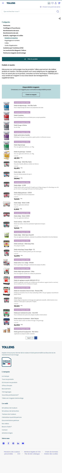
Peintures (6, 25)
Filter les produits (31, 59)
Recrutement (6, 389)
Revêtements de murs (11, 31)
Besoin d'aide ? (7, 427)
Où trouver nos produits (9, 382)
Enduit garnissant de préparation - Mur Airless (26, 331)
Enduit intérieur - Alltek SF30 (22, 221)
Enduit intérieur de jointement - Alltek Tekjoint (26, 318)
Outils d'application (11, 45)
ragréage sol (52, 71)
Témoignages (6, 392)
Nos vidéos (5, 424)
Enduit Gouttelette (19, 115)
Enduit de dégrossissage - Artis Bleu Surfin (25, 105)
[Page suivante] (35, 337)
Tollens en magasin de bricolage (12, 398)
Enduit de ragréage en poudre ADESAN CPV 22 (26, 280)
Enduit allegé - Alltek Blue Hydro (23, 162)
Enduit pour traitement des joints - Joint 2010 (26, 313)
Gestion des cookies (51, 454)
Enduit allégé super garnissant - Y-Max (24, 271)
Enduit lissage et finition (20, 125)
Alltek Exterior (18, 298)
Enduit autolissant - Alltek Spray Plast (24, 243)
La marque (5, 376)
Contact (4, 430)
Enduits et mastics (11, 38)
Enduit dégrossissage (19, 145)
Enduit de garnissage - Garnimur (22, 151)
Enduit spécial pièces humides (22, 135)
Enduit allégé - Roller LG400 (21, 202)
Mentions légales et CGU (32, 452)
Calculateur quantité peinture (12, 417)
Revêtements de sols (10, 33)
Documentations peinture (10, 420)
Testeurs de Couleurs (9, 414)
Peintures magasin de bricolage (14, 53)
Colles (7, 43)
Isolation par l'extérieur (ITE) (13, 48)
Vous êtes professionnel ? (10, 395)
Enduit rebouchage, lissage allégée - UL (24, 249)
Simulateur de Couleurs (9, 408)
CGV (19, 454)
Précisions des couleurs (12, 452)
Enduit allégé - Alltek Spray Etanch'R (24, 235)
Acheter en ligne (7, 433)
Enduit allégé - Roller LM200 (22, 216)
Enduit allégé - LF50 (19, 172)
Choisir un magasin (31, 94)
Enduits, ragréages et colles (13, 35)
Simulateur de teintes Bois (10, 411)
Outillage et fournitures (11, 28)
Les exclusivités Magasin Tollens (14, 50)
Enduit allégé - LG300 (20, 185)
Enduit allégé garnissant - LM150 (23, 192)
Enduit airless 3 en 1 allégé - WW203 (24, 262)
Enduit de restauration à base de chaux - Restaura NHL (28, 290)
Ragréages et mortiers (12, 40)
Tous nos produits (8, 379)
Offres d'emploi (7, 385)
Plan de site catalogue (32, 454)
